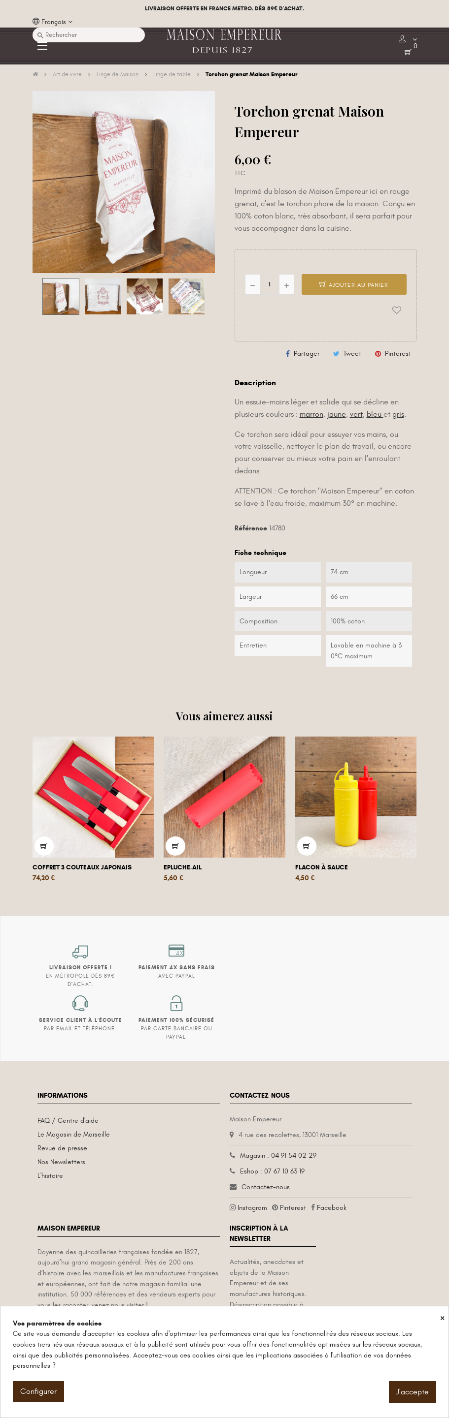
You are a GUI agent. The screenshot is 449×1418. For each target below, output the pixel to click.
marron (311, 414)
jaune (336, 414)
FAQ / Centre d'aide (68, 1120)
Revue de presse (62, 1148)
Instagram (252, 1207)
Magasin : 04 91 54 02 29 (278, 1155)
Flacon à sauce (321, 867)
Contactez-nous (266, 1187)
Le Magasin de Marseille (73, 1134)
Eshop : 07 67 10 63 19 (272, 1171)
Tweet (352, 353)
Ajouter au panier (353, 284)
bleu (375, 414)
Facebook (331, 1207)
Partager (306, 353)
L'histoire (50, 1175)
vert (356, 414)
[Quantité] (269, 284)
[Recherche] (89, 35)
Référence (251, 528)
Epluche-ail (183, 867)
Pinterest (398, 353)
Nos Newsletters (61, 1162)
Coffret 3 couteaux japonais (82, 867)
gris (398, 414)
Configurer (38, 1391)
